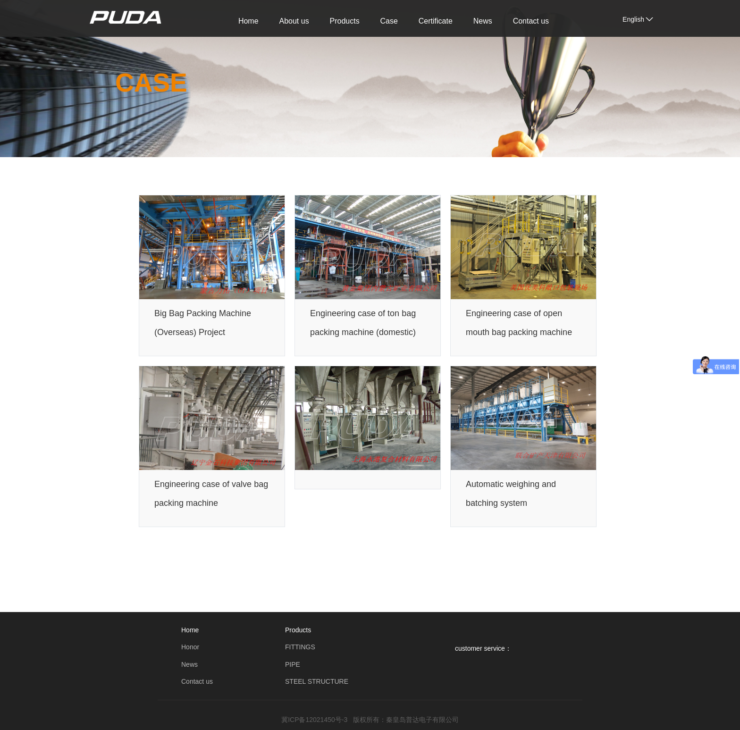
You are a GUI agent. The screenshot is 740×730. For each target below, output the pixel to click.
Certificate (436, 21)
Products (345, 21)
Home (248, 21)
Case (389, 21)
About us (294, 21)
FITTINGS (300, 647)
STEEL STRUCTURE (316, 681)
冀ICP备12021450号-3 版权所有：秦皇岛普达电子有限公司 (370, 719)
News (482, 21)
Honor (190, 647)
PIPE (292, 664)
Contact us (531, 21)
